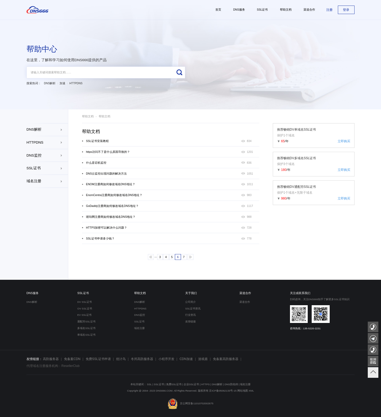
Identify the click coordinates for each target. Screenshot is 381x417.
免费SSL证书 (174, 384)
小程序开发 (166, 359)
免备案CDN (72, 359)
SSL (149, 384)
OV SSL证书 (84, 308)
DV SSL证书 (84, 301)
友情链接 (190, 321)
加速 (62, 83)
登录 (346, 10)
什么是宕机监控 (96, 162)
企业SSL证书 (191, 384)
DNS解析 (50, 83)
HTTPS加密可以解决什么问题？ (106, 227)
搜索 (179, 72)
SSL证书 (33, 168)
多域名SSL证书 (86, 328)
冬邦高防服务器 (142, 359)
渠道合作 (245, 293)
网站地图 (242, 390)
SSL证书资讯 (193, 308)
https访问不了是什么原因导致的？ (108, 151)
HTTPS (205, 384)
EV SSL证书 (84, 314)
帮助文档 (88, 116)
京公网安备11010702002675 (191, 403)
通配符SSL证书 (86, 321)
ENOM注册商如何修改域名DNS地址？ (110, 184)
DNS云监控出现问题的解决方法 (106, 173)
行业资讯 (190, 314)
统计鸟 (121, 359)
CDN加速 (186, 359)
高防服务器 (51, 359)
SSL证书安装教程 (97, 141)
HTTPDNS (76, 83)
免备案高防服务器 (225, 359)
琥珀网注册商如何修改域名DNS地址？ (110, 216)
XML (251, 390)
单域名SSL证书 (86, 334)
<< (151, 257)
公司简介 (190, 301)
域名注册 (33, 181)
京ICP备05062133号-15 (223, 390)
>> (190, 257)
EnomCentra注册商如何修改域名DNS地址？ (114, 195)
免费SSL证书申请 (98, 359)
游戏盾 (203, 359)
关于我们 (191, 293)
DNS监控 (34, 155)
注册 (329, 10)
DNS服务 (32, 293)
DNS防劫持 (231, 384)
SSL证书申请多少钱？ (100, 238)
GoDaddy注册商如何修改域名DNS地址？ (112, 206)
